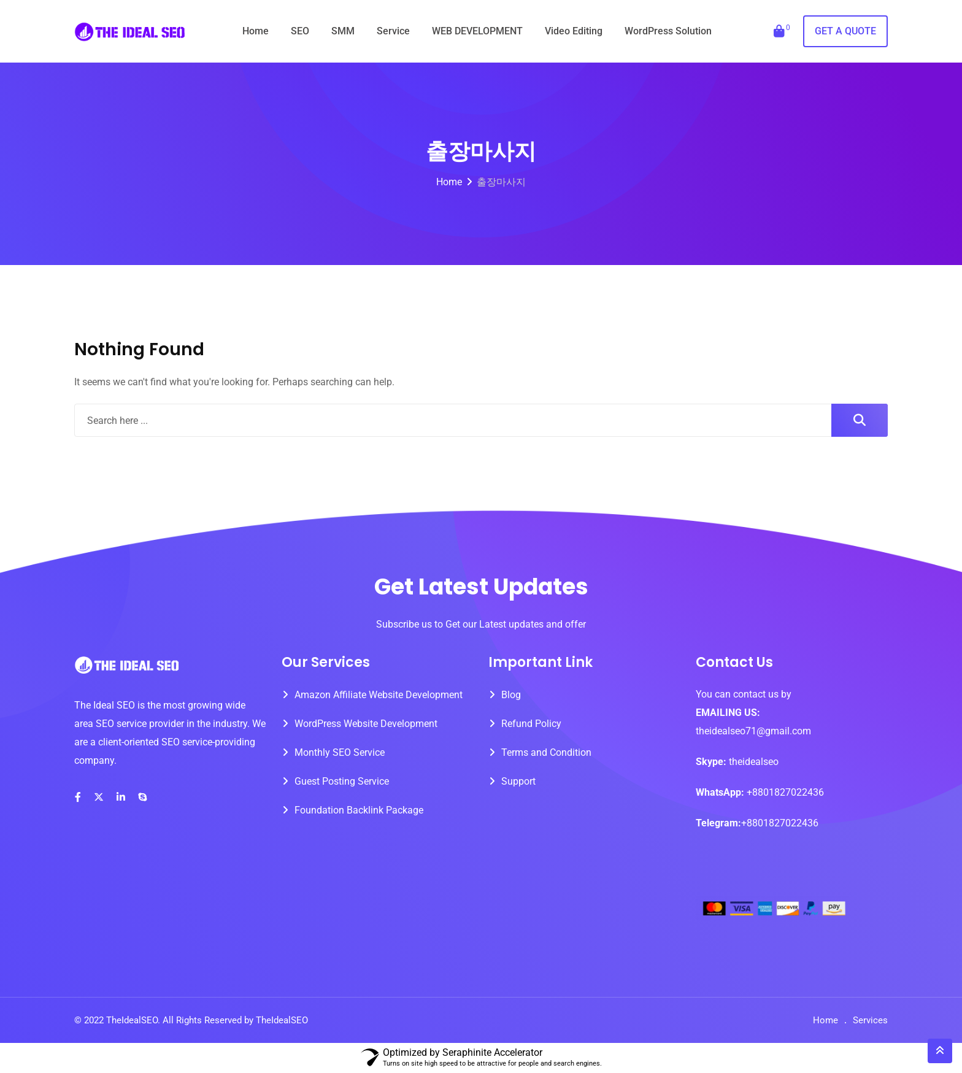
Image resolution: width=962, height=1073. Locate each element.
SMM (343, 31)
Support (518, 781)
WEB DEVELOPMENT (477, 31)
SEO (300, 31)
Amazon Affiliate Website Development (378, 695)
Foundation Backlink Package (358, 810)
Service (393, 31)
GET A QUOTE (845, 31)
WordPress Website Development (365, 723)
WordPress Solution (668, 31)
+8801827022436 (785, 792)
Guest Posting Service (341, 781)
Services (870, 1020)
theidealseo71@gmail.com (753, 731)
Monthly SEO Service (339, 752)
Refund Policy (531, 723)
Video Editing (573, 31)
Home (255, 31)
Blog (511, 695)
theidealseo (752, 761)
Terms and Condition (546, 752)
